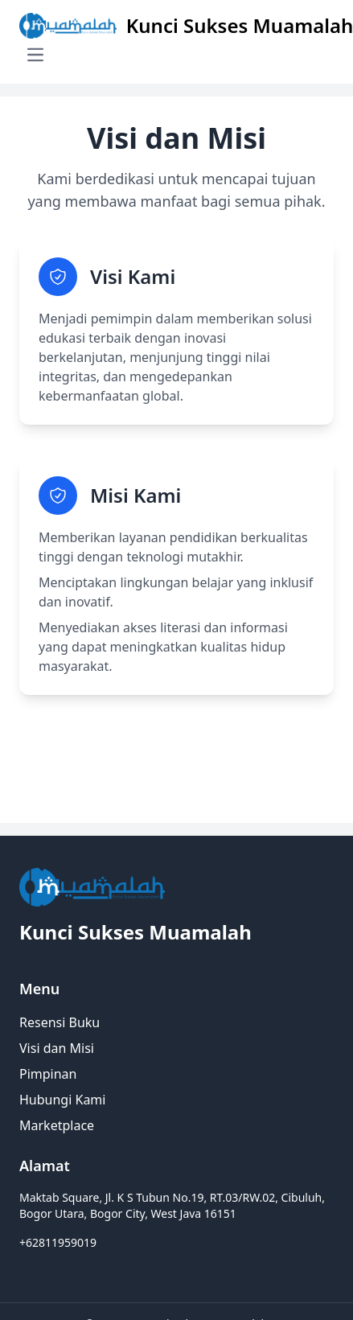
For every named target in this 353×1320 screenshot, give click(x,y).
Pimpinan (48, 1074)
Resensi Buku (59, 1022)
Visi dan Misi (56, 1048)
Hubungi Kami (62, 1099)
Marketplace (56, 1125)
